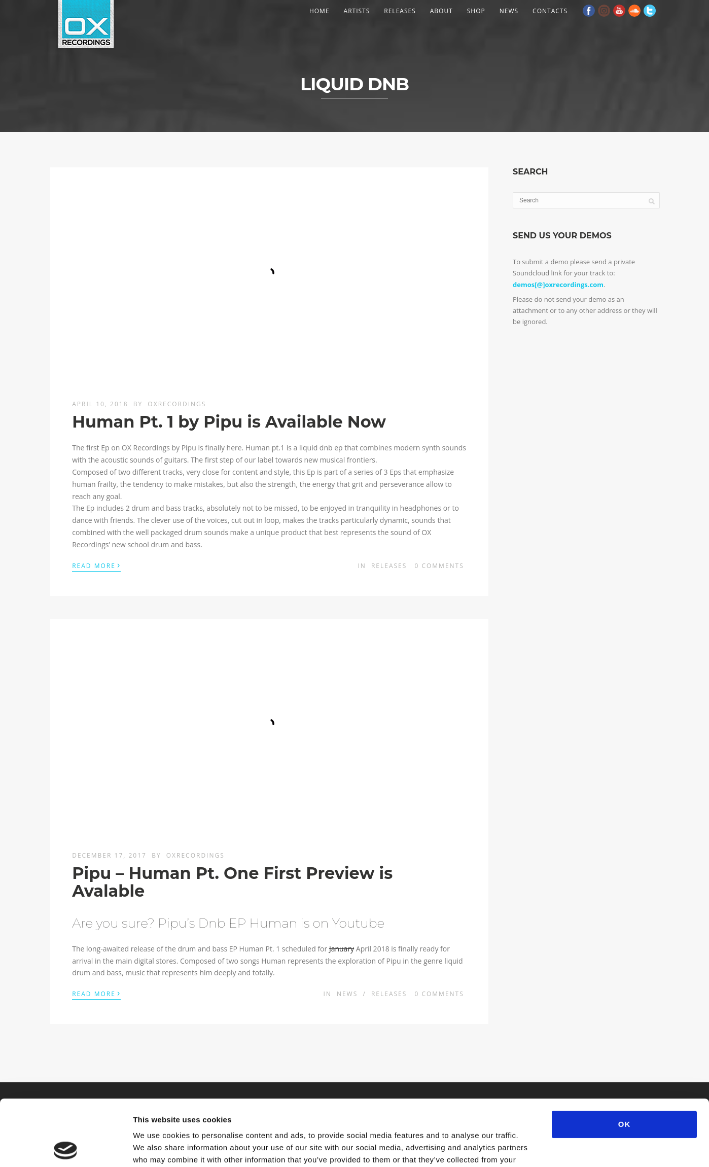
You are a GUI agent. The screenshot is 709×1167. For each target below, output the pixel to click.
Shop (476, 11)
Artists (357, 11)
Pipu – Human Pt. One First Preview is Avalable (232, 882)
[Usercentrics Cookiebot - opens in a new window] (65, 1147)
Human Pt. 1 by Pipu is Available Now (229, 422)
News (509, 11)
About (441, 11)
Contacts (550, 11)
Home (319, 11)
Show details (532, 1147)
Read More (96, 565)
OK (624, 1058)
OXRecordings (177, 404)
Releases (399, 11)
